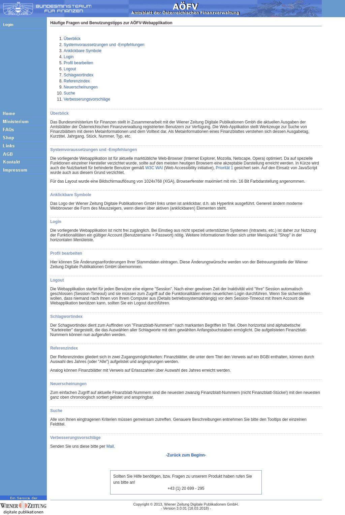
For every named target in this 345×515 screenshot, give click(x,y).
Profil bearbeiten (78, 63)
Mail (110, 446)
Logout (70, 69)
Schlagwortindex (78, 75)
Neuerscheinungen (81, 87)
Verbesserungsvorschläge (87, 99)
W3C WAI (154, 167)
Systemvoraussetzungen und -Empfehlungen (104, 44)
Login (68, 56)
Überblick (72, 38)
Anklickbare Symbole (82, 50)
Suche (69, 93)
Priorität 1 (224, 167)
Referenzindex (77, 81)
